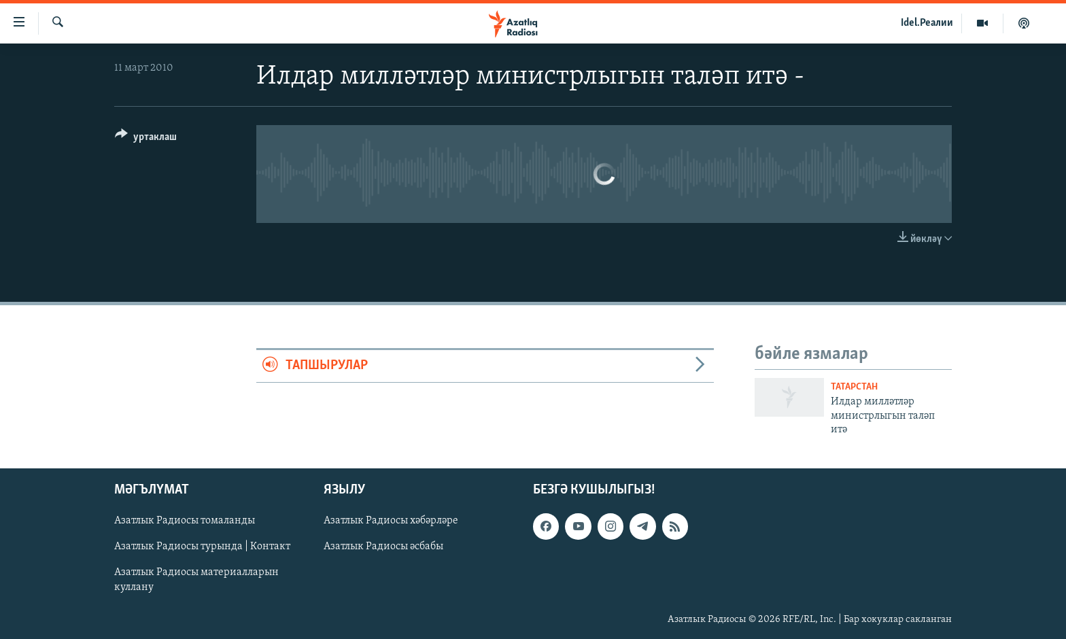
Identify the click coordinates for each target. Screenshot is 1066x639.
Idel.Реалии (927, 23)
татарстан (854, 387)
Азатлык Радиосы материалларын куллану (196, 580)
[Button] (146, 139)
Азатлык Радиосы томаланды (184, 520)
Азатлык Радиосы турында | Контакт (202, 546)
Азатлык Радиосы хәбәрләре (391, 520)
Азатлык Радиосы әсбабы (383, 546)
